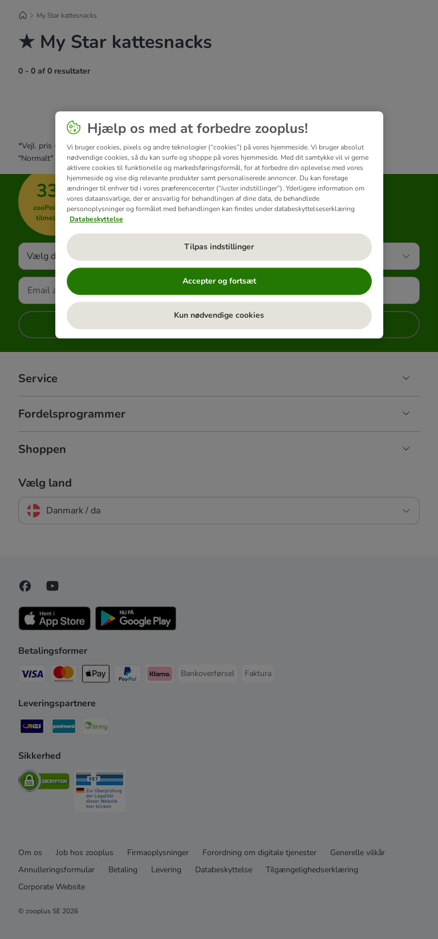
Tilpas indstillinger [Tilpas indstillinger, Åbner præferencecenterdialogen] (219, 246)
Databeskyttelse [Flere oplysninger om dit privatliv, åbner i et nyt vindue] (96, 219)
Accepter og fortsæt (219, 281)
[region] (219, 224)
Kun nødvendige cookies (219, 315)
